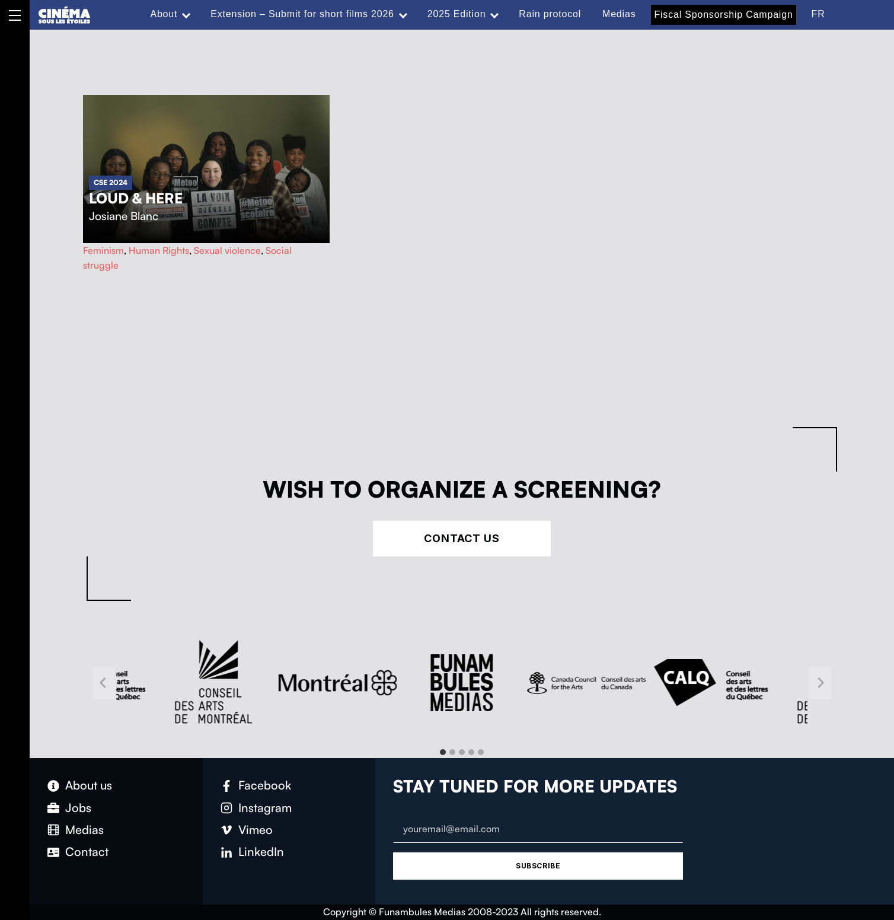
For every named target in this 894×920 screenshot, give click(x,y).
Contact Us (462, 538)
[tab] (443, 752)
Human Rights (159, 250)
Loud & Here (136, 198)
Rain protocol (550, 14)
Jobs (78, 807)
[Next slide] (820, 683)
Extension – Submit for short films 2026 (302, 14)
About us (88, 785)
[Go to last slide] (103, 683)
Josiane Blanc (123, 216)
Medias (619, 14)
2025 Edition (456, 14)
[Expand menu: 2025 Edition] (494, 14)
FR (818, 14)
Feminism (103, 250)
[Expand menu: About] (186, 14)
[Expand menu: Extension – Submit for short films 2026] (403, 14)
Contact (86, 851)
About (163, 14)
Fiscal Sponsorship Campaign (723, 14)
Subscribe (538, 865)
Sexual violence (227, 250)
